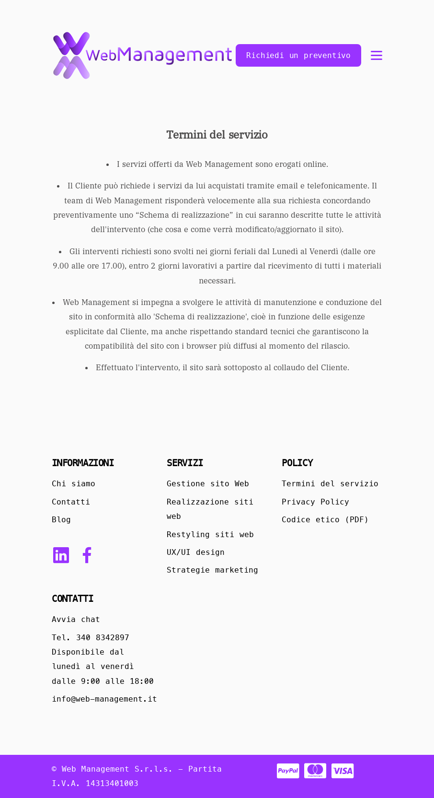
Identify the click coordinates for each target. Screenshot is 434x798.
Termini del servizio (330, 483)
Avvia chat (76, 619)
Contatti (71, 501)
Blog (61, 519)
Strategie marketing (212, 570)
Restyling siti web (210, 534)
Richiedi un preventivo (298, 55)
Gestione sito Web (208, 483)
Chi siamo (73, 483)
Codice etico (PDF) (325, 519)
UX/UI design (196, 552)
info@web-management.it (104, 699)
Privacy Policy (315, 501)
